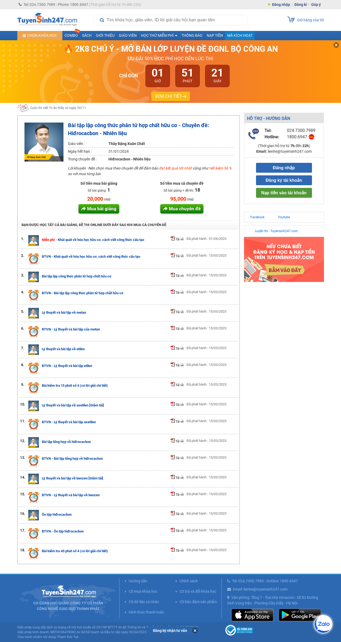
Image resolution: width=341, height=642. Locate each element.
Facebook (257, 217)
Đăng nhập (281, 4)
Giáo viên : (76, 144)
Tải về (177, 239)
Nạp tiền (215, 35)
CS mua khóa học (143, 591)
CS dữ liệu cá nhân (144, 602)
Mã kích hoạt (240, 35)
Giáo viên (128, 35)
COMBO (72, 34)
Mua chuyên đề (185, 208)
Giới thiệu (105, 35)
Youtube (284, 217)
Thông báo (191, 35)
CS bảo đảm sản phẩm (198, 602)
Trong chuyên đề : (82, 159)
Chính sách (189, 581)
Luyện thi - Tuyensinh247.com (276, 231)
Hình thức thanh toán (146, 612)
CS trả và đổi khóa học (198, 591)
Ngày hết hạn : (80, 151)
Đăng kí (300, 4)
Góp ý (316, 4)
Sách (87, 35)
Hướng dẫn (138, 581)
